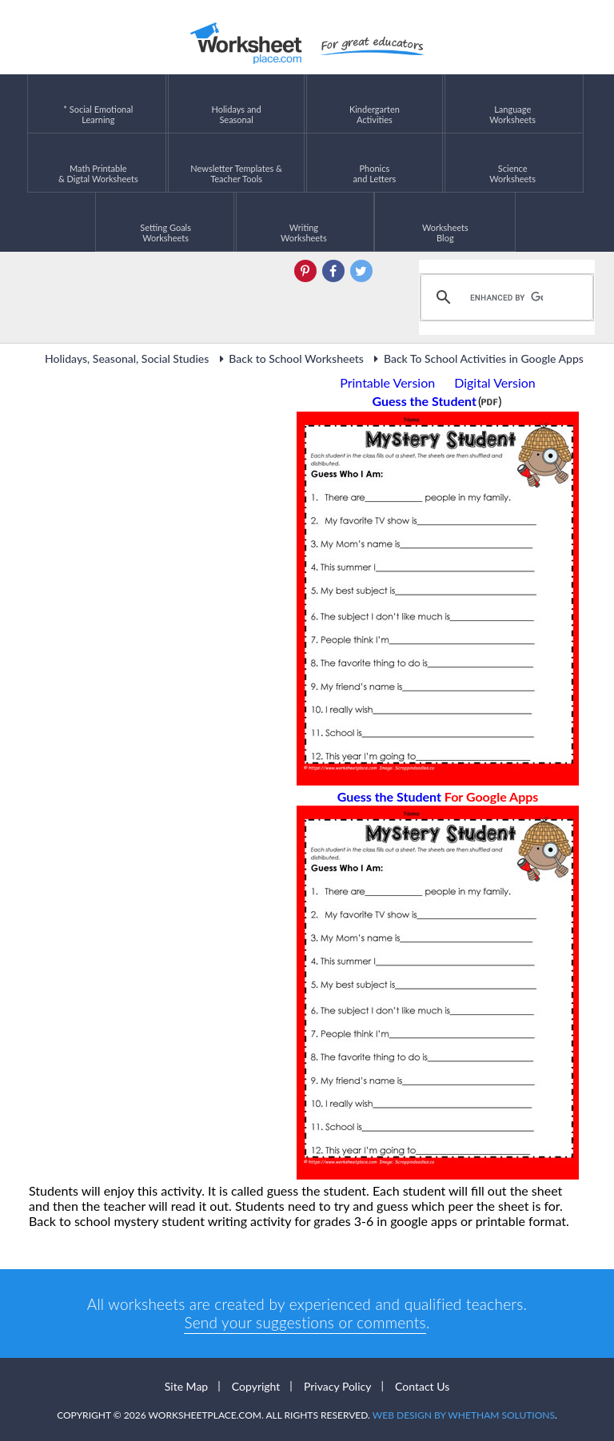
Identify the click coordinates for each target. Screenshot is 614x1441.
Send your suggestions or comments (305, 1322)
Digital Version (495, 382)
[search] (504, 297)
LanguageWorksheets (512, 103)
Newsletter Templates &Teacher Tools (236, 162)
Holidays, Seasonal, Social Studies (127, 358)
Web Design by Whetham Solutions (464, 1415)
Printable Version (387, 382)
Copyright (256, 1386)
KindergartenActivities (374, 103)
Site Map (186, 1386)
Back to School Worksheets (289, 358)
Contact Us (422, 1386)
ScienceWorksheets (512, 162)
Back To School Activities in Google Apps (476, 358)
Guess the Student (438, 796)
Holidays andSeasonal (236, 103)
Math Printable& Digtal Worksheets (98, 162)
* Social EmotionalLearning (98, 103)
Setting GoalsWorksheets (165, 222)
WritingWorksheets (304, 222)
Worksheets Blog (445, 222)
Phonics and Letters (375, 162)
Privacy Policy (337, 1386)
